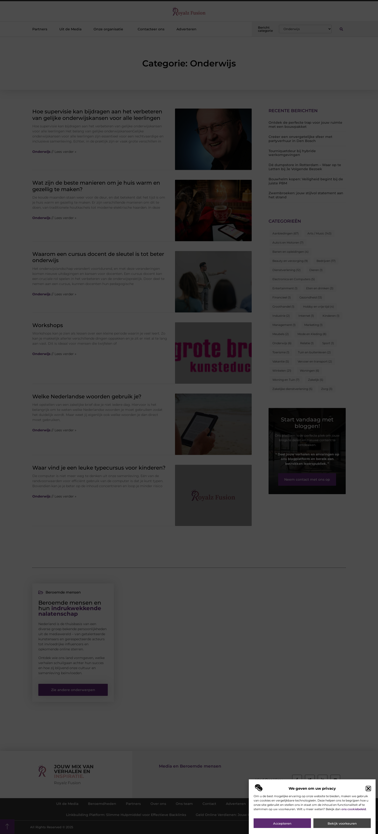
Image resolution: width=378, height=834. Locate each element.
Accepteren (282, 828)
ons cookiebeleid (353, 813)
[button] (368, 792)
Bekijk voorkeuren (342, 828)
